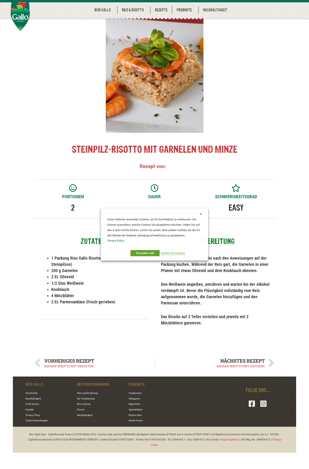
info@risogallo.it (229, 455)
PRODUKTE (185, 10)
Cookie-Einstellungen (39, 437)
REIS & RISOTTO (134, 10)
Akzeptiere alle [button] (145, 253)
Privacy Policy (35, 431)
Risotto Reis (137, 431)
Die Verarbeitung (88, 415)
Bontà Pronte (138, 437)
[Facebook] (251, 421)
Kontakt (31, 426)
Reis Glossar (85, 421)
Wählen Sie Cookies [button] (173, 253)
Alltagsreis (136, 415)
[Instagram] (263, 421)
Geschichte (33, 410)
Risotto (82, 426)
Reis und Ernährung (90, 410)
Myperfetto (136, 421)
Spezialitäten (137, 426)
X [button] (201, 214)
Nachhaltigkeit (35, 415)
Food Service (34, 421)
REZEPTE (161, 10)
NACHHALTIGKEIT (215, 10)
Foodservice (137, 410)
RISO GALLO (103, 10)
